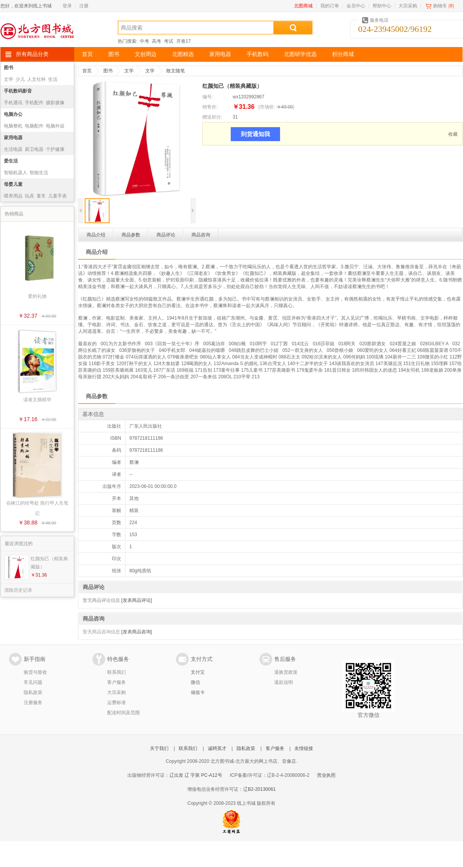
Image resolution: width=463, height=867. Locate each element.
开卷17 (183, 41)
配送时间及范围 (123, 712)
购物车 (440, 6)
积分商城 (343, 54)
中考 (144, 41)
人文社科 (36, 79)
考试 (168, 41)
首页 (87, 54)
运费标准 (116, 702)
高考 (156, 41)
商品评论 (166, 235)
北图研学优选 (300, 54)
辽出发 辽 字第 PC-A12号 (195, 775)
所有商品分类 (32, 54)
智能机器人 (15, 172)
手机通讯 (13, 102)
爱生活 (11, 161)
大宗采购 (408, 6)
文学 (8, 79)
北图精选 (183, 54)
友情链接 (303, 748)
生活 (52, 79)
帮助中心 (381, 6)
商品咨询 (200, 235)
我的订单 (329, 6)
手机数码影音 (18, 91)
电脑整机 (13, 126)
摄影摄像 (55, 102)
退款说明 (283, 682)
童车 (41, 196)
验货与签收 (35, 672)
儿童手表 (57, 196)
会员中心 (355, 6)
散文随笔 (175, 70)
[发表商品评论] (136, 600)
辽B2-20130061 (259, 789)
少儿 (20, 79)
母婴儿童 (13, 184)
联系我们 (116, 672)
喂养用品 (13, 196)
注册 (84, 6)
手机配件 (34, 102)
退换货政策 (286, 672)
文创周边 (146, 54)
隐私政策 (33, 692)
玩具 (29, 196)
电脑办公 (13, 114)
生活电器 (13, 149)
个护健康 (55, 149)
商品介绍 (96, 235)
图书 (113, 54)
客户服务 (116, 682)
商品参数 (131, 235)
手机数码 (257, 54)
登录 (67, 6)
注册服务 (33, 702)
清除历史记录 (18, 590)
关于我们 (159, 748)
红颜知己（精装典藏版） (49, 563)
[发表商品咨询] (136, 632)
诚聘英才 (217, 748)
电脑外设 (55, 126)
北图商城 (303, 6)
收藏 (453, 134)
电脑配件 (34, 126)
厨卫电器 (34, 149)
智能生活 (39, 172)
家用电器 (220, 54)
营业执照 (326, 775)
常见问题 (33, 682)
